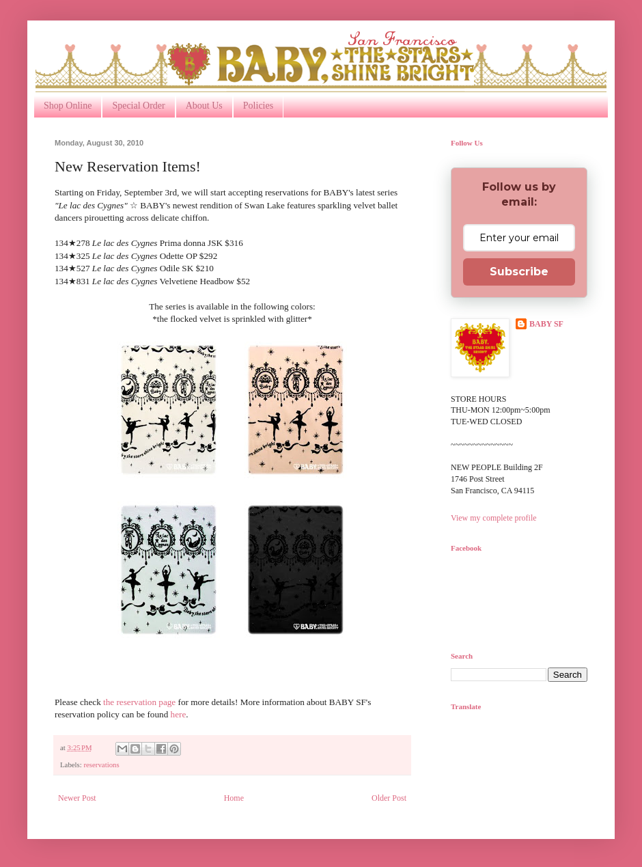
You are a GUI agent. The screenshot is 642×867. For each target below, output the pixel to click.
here (178, 714)
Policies (258, 105)
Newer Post (77, 798)
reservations (101, 764)
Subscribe (519, 271)
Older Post (389, 798)
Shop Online (68, 105)
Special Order (138, 105)
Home (234, 798)
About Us (204, 105)
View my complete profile (494, 518)
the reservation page (139, 702)
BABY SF (546, 324)
